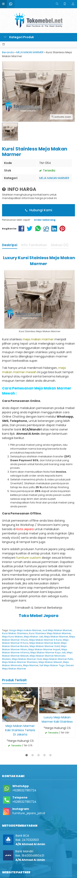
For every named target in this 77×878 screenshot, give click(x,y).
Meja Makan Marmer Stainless (20, 662)
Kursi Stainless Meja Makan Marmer (50, 633)
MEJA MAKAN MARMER (54, 178)
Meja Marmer (30, 665)
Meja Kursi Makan (12, 636)
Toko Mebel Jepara (39, 615)
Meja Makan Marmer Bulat (44, 643)
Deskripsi (9, 245)
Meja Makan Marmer (56, 636)
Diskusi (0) (60, 245)
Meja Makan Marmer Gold (45, 646)
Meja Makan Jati (33, 636)
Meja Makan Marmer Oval (27, 659)
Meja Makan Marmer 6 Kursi (45, 639)
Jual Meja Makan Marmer (57, 630)
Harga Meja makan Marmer (25, 630)
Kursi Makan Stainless (15, 633)
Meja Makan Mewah (50, 662)
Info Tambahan (34, 245)
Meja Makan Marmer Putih (58, 659)
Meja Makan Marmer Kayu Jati (48, 652)
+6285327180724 (24, 790)
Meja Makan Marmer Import (44, 649)
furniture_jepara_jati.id (28, 813)
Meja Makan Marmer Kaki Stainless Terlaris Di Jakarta (20, 730)
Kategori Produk (19, 37)
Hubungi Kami (38, 210)
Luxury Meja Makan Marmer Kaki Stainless (57, 719)
